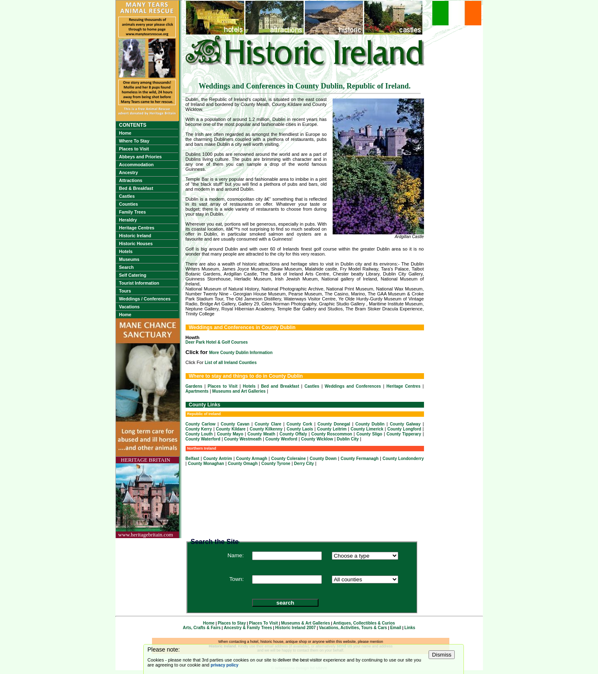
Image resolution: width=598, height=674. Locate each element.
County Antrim (217, 458)
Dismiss (441, 655)
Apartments (197, 391)
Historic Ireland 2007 (295, 627)
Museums (129, 259)
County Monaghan (206, 463)
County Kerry (199, 429)
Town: (236, 579)
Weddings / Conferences (145, 298)
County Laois (300, 429)
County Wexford (281, 439)
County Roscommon (331, 434)
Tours (125, 290)
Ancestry (128, 172)
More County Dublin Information (241, 352)
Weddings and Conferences (353, 386)
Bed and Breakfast (280, 386)
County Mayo (230, 434)
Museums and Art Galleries (239, 391)
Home (125, 132)
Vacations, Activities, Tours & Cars (353, 627)
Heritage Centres (136, 227)
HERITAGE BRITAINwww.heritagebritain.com (145, 497)
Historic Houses (136, 243)
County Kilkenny (266, 429)
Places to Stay (232, 623)
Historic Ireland (135, 235)
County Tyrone (275, 463)
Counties (128, 204)
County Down (323, 458)
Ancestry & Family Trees (248, 627)
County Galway (405, 424)
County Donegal (334, 424)
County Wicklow (317, 439)
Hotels (126, 251)
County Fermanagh (359, 458)
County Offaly (293, 434)
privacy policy (224, 665)
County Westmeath (243, 439)
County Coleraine (288, 458)
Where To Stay (134, 140)
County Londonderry (403, 458)
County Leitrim (332, 429)
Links (409, 627)
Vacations (129, 306)
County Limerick (366, 429)
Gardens (194, 386)
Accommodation (136, 164)
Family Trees (132, 211)
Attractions (130, 180)
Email (395, 627)
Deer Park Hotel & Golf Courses (217, 342)
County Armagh (251, 458)
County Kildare (231, 429)
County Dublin (370, 424)
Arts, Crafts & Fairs (202, 627)
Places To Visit (263, 623)
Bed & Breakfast (136, 188)
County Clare (268, 424)
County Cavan (235, 424)
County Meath (261, 434)
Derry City (304, 463)
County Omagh (243, 463)
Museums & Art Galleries (305, 623)
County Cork (299, 424)
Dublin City (348, 439)
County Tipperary (404, 434)
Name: (236, 555)
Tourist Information (139, 282)
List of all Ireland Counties (231, 362)
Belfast (192, 458)
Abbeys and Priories (140, 156)
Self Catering (133, 275)
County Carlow (201, 424)
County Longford (404, 429)
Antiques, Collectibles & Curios (364, 623)
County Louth (199, 434)
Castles (127, 196)
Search (126, 267)
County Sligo (369, 434)
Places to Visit (134, 148)
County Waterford (203, 439)
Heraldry (128, 219)
